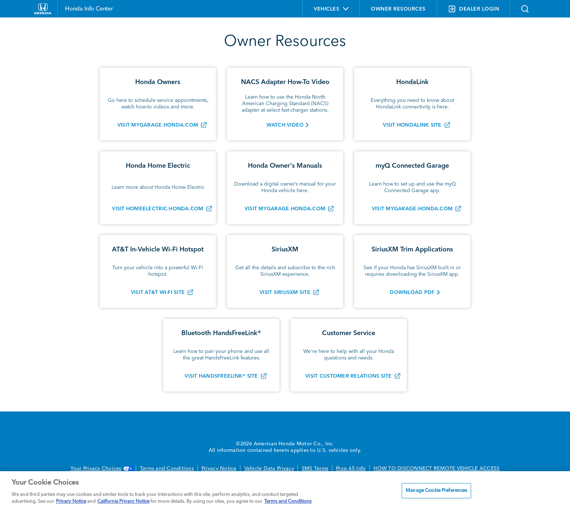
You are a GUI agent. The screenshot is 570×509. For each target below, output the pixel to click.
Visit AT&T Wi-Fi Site (158, 292)
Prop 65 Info (351, 468)
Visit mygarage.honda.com (157, 125)
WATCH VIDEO (285, 125)
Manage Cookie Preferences (436, 490)
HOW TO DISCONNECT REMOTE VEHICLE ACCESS (436, 468)
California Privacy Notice (123, 501)
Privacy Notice (219, 468)
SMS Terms (315, 468)
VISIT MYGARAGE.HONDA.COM (412, 208)
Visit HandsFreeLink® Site (221, 376)
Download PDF (412, 292)
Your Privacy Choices (101, 468)
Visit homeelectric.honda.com (157, 208)
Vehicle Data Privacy (269, 468)
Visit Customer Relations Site (348, 376)
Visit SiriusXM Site (285, 292)
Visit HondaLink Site (412, 125)
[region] (285, 490)
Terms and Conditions (167, 468)
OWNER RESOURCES (398, 9)
